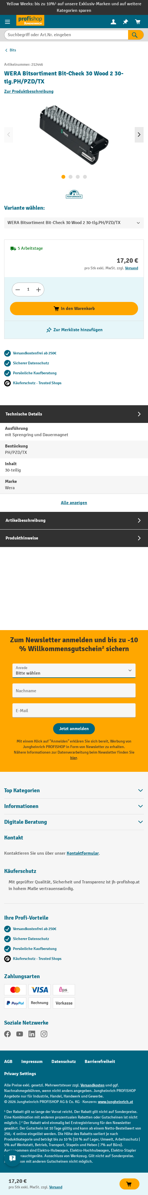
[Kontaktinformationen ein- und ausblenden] (12, 1158)
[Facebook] (7, 1035)
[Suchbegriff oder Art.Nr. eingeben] (66, 35)
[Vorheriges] (8, 135)
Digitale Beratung (25, 822)
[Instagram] (44, 1035)
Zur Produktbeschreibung (29, 91)
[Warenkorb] (138, 21)
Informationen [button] (74, 806)
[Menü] (8, 21)
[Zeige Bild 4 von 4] (85, 177)
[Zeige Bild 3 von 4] (78, 177)
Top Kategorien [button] (74, 790)
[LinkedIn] (31, 1035)
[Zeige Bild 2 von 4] (70, 177)
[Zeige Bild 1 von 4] (63, 177)
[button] (74, 822)
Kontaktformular (83, 853)
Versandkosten (93, 1085)
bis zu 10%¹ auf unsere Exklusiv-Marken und (77, 4)
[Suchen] (136, 35)
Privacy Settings (20, 1073)
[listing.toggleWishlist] (74, 330)
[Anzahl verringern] (17, 289)
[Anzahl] (28, 289)
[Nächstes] (139, 135)
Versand (131, 268)
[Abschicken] (74, 728)
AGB (8, 1061)
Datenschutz (63, 1061)
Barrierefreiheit (100, 1061)
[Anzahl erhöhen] (38, 289)
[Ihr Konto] (113, 21)
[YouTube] (19, 1035)
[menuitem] (113, 21)
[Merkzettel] (126, 21)
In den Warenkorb (74, 308)
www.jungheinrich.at (115, 1101)
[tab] (74, 458)
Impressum (32, 1061)
